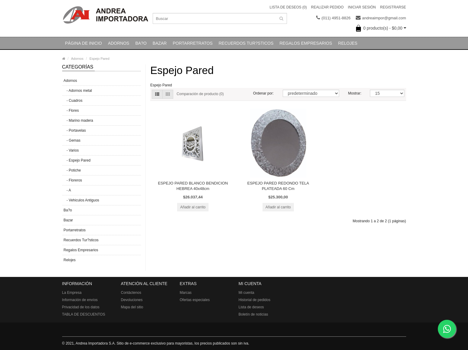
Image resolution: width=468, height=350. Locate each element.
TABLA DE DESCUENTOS (83, 314)
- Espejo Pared (77, 160)
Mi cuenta (246, 293)
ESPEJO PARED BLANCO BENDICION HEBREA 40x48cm (193, 186)
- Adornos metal (78, 90)
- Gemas (72, 140)
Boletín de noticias (253, 314)
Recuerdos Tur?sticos (245, 43)
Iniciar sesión (362, 7)
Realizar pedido (327, 7)
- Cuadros (73, 100)
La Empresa (72, 293)
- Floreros (73, 180)
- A (67, 190)
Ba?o (140, 43)
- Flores (71, 110)
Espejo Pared (100, 58)
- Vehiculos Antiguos (81, 200)
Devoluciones (132, 300)
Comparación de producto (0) (200, 94)
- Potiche (72, 170)
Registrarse (393, 7)
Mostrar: (354, 93)
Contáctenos (131, 293)
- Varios (71, 150)
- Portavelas (75, 130)
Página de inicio (83, 43)
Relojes (348, 43)
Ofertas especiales (195, 300)
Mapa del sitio (132, 307)
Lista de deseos (251, 307)
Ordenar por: (263, 93)
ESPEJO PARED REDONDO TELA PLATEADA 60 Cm (278, 186)
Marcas (186, 293)
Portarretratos (192, 43)
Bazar (160, 43)
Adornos (118, 43)
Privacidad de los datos (81, 307)
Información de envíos (80, 300)
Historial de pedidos (254, 300)
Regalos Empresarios (305, 43)
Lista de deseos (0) (288, 7)
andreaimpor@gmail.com (381, 18)
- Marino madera (78, 120)
